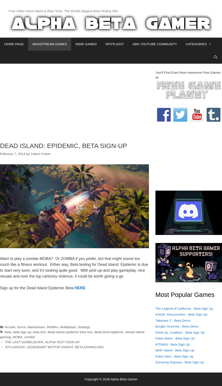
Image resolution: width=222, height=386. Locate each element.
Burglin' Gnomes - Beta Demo (177, 326)
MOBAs (52, 327)
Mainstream (36, 327)
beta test (39, 332)
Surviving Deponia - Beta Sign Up (179, 362)
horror (21, 327)
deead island (134, 332)
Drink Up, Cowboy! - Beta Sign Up (180, 332)
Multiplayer (68, 327)
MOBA (18, 337)
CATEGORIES (201, 44)
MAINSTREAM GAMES (50, 44)
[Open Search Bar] (215, 57)
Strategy (84, 327)
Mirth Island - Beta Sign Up (174, 350)
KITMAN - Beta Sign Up (172, 344)
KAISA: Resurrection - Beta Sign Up (181, 314)
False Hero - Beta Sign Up (174, 356)
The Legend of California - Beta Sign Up (184, 308)
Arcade (10, 327)
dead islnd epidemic (109, 332)
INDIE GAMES (86, 44)
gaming (5, 337)
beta (8, 332)
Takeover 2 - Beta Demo (173, 320)
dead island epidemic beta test (70, 332)
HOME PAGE (14, 44)
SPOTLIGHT (114, 44)
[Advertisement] (74, 100)
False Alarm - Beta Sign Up (175, 338)
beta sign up (22, 332)
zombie (29, 337)
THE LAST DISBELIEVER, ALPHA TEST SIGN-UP (42, 342)
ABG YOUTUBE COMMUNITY (154, 44)
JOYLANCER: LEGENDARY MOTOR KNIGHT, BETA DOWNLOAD (54, 347)
